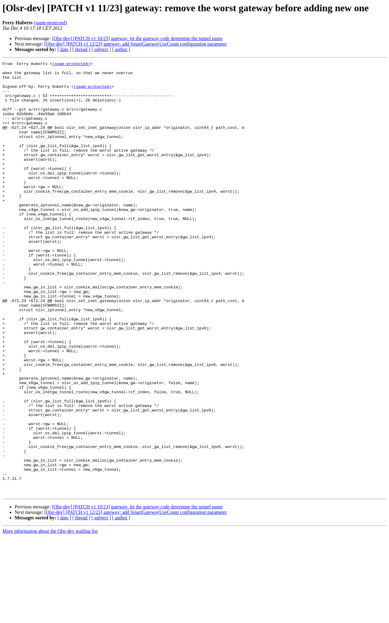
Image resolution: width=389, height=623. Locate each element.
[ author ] (121, 49)
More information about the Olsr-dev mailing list (50, 617)
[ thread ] (81, 49)
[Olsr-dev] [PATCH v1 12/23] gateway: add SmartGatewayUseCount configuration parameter (135, 43)
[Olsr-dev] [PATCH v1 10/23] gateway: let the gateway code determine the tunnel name (137, 38)
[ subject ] (101, 49)
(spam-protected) (50, 22)
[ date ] (64, 49)
